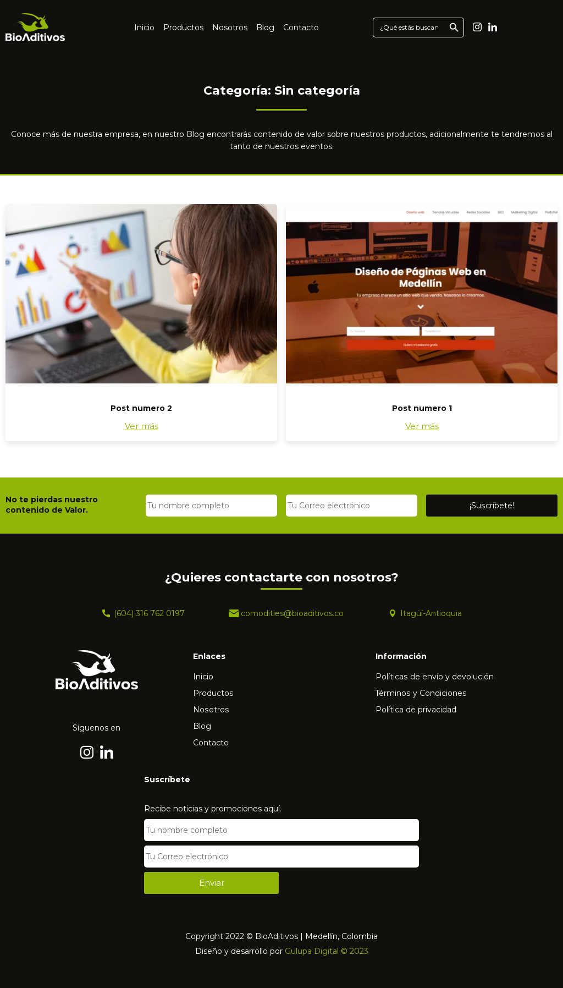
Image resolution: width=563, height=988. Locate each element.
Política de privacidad (416, 710)
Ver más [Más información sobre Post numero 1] (422, 426)
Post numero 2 (141, 408)
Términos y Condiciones (421, 693)
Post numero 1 (422, 408)
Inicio (144, 27)
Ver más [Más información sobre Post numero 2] (141, 426)
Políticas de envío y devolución (434, 677)
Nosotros (229, 27)
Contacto (301, 27)
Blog (265, 27)
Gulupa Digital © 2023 (326, 951)
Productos (183, 27)
